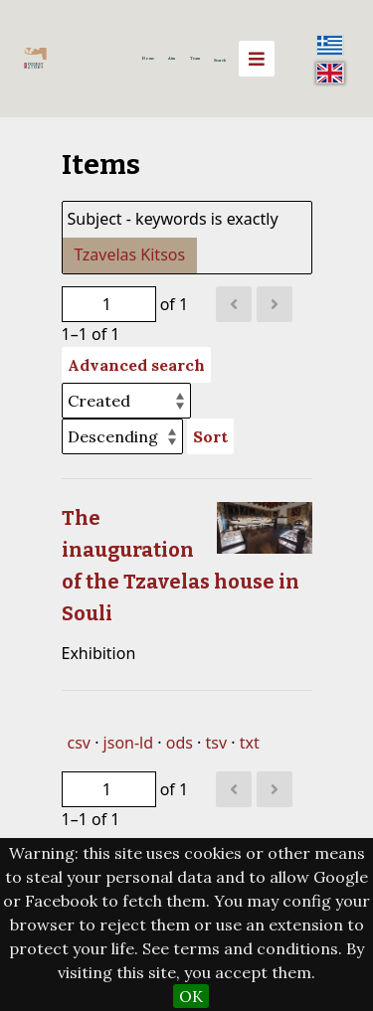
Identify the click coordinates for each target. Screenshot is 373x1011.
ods (179, 743)
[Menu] (257, 59)
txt (250, 743)
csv (79, 743)
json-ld (128, 743)
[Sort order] (122, 436)
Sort (210, 436)
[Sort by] (126, 401)
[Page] (109, 304)
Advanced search (136, 365)
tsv (217, 743)
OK (191, 996)
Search (220, 60)
